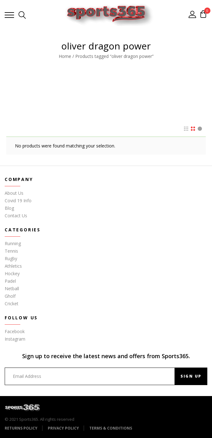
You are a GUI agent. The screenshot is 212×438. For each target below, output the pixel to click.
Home (65, 56)
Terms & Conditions (110, 428)
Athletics (13, 266)
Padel (10, 281)
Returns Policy (21, 428)
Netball (12, 288)
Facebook (15, 331)
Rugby (11, 258)
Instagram (15, 339)
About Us (14, 193)
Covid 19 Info (18, 201)
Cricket (11, 304)
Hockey (12, 273)
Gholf (10, 296)
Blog (9, 208)
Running (13, 243)
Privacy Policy (63, 428)
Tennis (11, 251)
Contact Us (16, 216)
